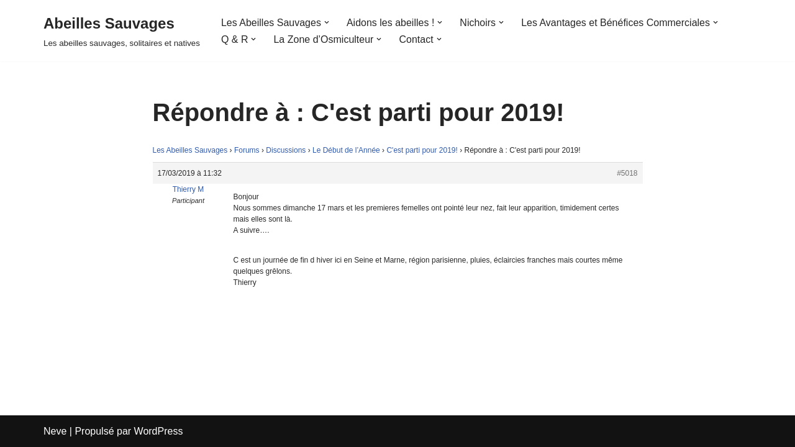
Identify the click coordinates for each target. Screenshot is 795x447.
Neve (54, 431)
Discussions (286, 150)
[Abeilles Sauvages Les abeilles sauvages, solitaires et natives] (121, 30)
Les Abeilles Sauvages (190, 150)
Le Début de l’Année (346, 150)
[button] (326, 22)
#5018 (627, 173)
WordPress (158, 431)
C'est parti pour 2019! (421, 150)
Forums (247, 150)
